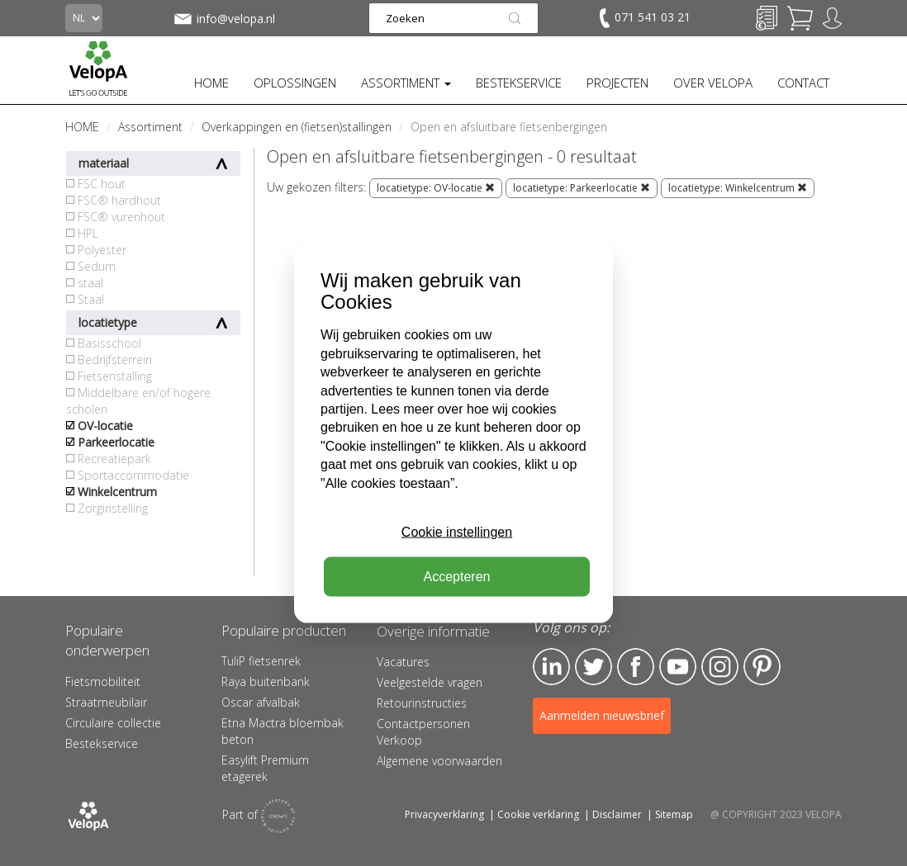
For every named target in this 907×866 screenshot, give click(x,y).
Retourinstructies (422, 703)
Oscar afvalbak (260, 702)
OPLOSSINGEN (295, 82)
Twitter (593, 666)
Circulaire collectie (113, 723)
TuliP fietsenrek (261, 661)
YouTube (677, 666)
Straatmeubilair (106, 702)
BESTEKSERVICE (519, 82)
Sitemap (674, 814)
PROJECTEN (617, 82)
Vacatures (403, 662)
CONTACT (803, 82)
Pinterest (762, 666)
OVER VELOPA (713, 82)
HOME (211, 82)
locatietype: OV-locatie (436, 188)
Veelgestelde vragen (429, 682)
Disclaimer (617, 814)
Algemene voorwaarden (439, 761)
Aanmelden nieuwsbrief (601, 715)
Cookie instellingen (456, 532)
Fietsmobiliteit (102, 681)
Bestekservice (101, 743)
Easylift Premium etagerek (265, 768)
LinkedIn (551, 666)
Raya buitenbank (265, 681)
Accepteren (457, 577)
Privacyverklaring (444, 814)
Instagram (719, 666)
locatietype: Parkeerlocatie (581, 188)
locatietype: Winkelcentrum (737, 188)
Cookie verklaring (538, 814)
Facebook (635, 666)
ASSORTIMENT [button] (406, 82)
